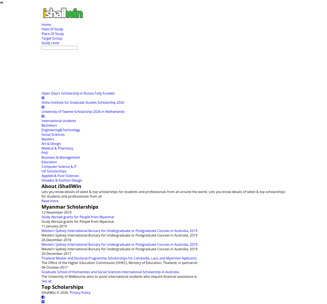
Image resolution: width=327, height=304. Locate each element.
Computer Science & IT (59, 166)
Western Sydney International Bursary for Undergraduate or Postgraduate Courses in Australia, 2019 (119, 230)
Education (49, 162)
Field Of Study (52, 29)
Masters (48, 139)
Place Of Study (53, 33)
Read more (50, 201)
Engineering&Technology (61, 130)
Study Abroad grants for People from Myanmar (78, 217)
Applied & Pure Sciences (60, 175)
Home (46, 24)
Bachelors (49, 125)
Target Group (52, 38)
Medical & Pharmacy (57, 148)
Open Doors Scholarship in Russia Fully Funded (78, 93)
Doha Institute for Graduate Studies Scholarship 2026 (83, 102)
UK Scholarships (54, 171)
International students (59, 120)
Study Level (50, 43)
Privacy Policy (80, 292)
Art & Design (51, 143)
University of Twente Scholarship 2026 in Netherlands (83, 111)
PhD (45, 153)
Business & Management (61, 157)
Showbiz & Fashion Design (62, 180)
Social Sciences (53, 134)
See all (47, 281)
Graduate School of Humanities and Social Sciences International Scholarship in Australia (110, 272)
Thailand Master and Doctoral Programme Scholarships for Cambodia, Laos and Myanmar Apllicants (119, 258)
